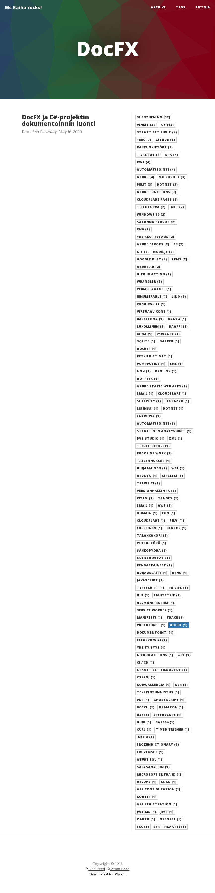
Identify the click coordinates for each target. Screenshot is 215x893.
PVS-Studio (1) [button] (151, 438)
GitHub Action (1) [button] (154, 274)
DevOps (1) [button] (147, 782)
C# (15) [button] (167, 125)
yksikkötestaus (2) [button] (155, 237)
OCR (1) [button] (181, 685)
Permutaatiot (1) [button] (154, 289)
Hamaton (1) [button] (171, 707)
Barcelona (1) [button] (150, 319)
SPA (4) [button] (171, 155)
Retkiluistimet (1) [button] (154, 356)
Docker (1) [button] (147, 349)
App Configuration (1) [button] (158, 789)
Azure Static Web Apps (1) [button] (162, 386)
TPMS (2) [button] (179, 259)
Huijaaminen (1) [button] (152, 468)
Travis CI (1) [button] (148, 483)
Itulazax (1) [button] (177, 401)
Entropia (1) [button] (149, 416)
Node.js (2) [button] (163, 252)
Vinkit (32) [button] (147, 125)
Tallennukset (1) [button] (154, 461)
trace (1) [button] (175, 617)
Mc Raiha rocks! (23, 7)
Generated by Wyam (107, 874)
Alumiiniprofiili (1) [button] (155, 603)
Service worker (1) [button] (155, 610)
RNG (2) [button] (143, 229)
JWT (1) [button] (167, 812)
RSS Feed (95, 869)
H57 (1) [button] (143, 715)
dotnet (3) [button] (167, 184)
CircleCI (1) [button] (172, 476)
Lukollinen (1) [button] (151, 326)
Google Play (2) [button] (152, 259)
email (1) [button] (145, 505)
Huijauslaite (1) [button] (152, 573)
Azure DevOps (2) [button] (153, 244)
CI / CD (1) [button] (145, 662)
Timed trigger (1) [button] (172, 729)
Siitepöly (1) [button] (149, 401)
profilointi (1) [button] (151, 625)
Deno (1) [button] (180, 573)
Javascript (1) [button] (150, 580)
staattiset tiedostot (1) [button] (162, 670)
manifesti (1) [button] (149, 617)
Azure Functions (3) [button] (156, 192)
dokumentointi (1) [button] (155, 632)
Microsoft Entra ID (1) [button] (159, 774)
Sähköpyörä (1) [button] (152, 550)
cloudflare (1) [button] (151, 520)
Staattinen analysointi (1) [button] (164, 431)
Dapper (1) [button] (169, 341)
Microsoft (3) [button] (172, 177)
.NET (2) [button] (177, 207)
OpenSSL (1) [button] (171, 819)
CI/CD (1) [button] (169, 782)
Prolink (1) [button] (166, 371)
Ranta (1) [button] (177, 319)
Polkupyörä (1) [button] (151, 543)
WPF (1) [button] (184, 655)
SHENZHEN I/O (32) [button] (153, 117)
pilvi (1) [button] (177, 520)
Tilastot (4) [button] (149, 155)
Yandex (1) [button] (168, 498)
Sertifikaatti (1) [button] (169, 827)
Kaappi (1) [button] (178, 326)
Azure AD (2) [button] (148, 267)
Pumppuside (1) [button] (151, 364)
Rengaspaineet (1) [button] (154, 565)
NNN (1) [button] (144, 371)
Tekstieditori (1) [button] (153, 446)
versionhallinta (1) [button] (156, 491)
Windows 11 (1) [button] (151, 304)
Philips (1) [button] (178, 588)
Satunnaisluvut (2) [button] (156, 222)
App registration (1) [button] (157, 804)
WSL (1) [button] (178, 468)
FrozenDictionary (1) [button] (158, 744)
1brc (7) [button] (144, 140)
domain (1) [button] (147, 513)
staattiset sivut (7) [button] (157, 132)
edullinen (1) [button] (149, 528)
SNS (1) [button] (176, 364)
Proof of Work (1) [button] (154, 453)
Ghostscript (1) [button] (169, 700)
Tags (180, 7)
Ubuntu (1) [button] (147, 476)
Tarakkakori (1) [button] (152, 535)
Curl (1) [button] (144, 729)
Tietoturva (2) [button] (151, 207)
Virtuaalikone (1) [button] (154, 311)
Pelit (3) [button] (145, 184)
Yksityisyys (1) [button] (151, 647)
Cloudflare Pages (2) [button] (157, 199)
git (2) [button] (143, 252)
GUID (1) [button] (144, 722)
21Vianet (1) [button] (168, 334)
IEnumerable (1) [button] (152, 296)
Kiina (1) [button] (145, 334)
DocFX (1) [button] (179, 625)
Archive (158, 7)
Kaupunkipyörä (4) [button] (155, 147)
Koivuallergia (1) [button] (154, 685)
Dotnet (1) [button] (173, 408)
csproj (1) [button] (146, 677)
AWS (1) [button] (165, 505)
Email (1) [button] (145, 393)
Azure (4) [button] (145, 177)
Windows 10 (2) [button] (151, 214)
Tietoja (202, 7)
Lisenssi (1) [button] (148, 408)
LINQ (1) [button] (179, 296)
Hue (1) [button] (143, 595)
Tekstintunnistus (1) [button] (158, 692)
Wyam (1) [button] (145, 498)
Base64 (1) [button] (165, 722)
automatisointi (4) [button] (156, 169)
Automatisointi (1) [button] (156, 423)
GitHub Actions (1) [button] (155, 655)
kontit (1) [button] (147, 797)
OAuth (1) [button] (146, 819)
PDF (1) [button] (143, 700)
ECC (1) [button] (143, 827)
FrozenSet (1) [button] (150, 752)
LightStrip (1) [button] (167, 595)
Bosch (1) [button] (146, 707)
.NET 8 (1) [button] (145, 737)
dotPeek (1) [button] (148, 379)
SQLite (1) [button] (146, 341)
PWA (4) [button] (144, 162)
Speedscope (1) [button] (167, 715)
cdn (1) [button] (168, 513)
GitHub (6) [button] (165, 140)
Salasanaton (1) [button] (153, 767)
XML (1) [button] (175, 438)
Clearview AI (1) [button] (152, 640)
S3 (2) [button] (179, 244)
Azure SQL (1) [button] (149, 759)
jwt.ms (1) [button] (146, 812)
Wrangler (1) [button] (149, 281)
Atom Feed (118, 869)
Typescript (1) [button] (150, 588)
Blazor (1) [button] (177, 528)
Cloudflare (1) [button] (172, 393)
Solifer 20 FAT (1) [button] (153, 558)
